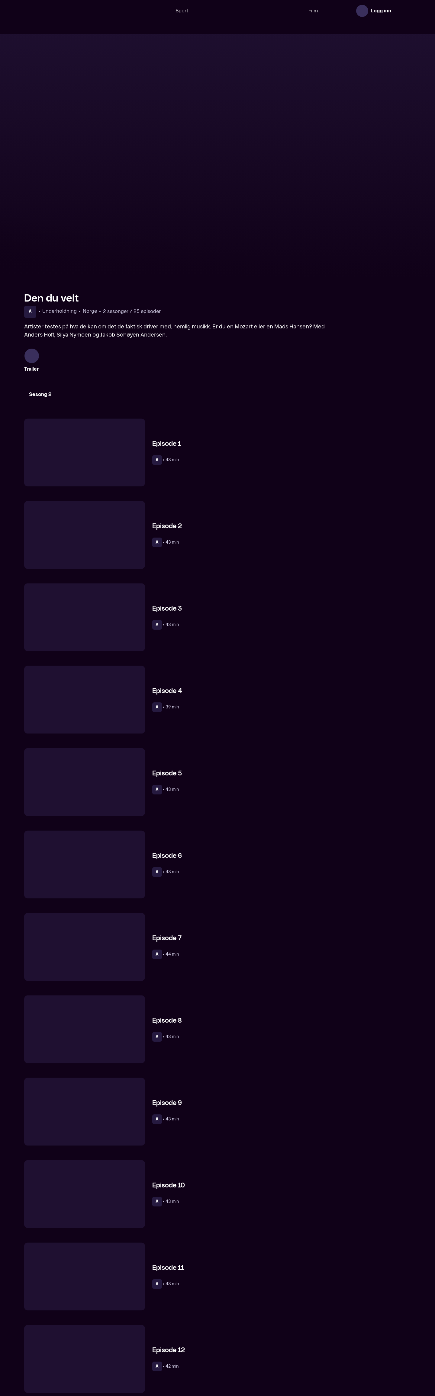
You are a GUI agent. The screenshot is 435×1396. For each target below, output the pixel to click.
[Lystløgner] (266, 1341)
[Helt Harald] (69, 1341)
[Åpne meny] (402, 10)
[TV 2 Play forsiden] (69, 11)
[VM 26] (229, 10)
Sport (162, 11)
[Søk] (140, 10)
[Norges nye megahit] (168, 1341)
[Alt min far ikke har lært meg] (365, 1341)
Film (294, 11)
